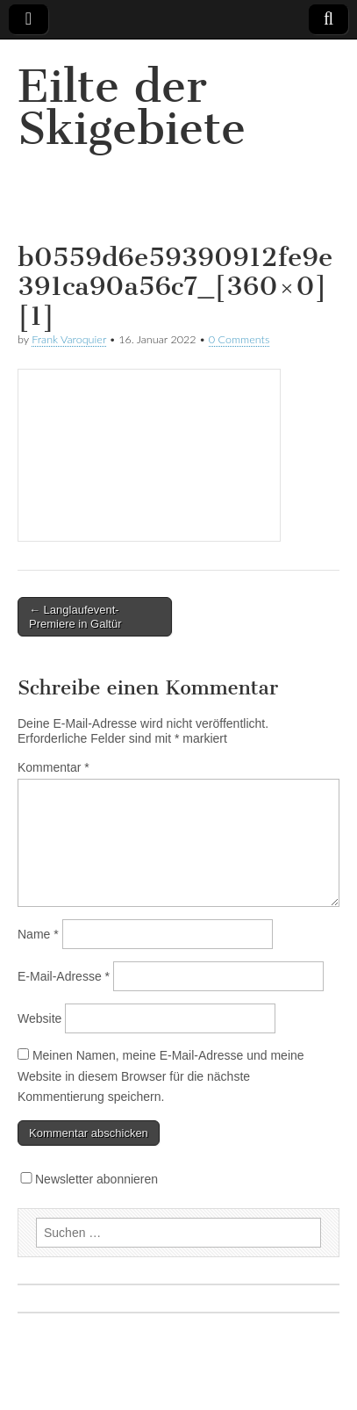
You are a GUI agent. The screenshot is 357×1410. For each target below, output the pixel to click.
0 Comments (239, 339)
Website (39, 1018)
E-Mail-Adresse (64, 976)
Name (38, 934)
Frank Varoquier (69, 339)
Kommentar (53, 767)
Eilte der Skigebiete (132, 107)
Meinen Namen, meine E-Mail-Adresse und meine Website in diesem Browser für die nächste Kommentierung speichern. (161, 1076)
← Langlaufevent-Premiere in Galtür (75, 616)
